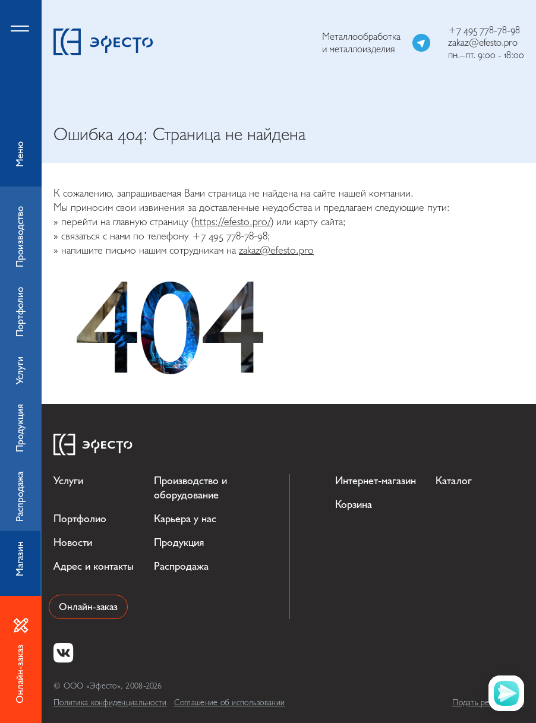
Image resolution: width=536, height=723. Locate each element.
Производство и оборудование (190, 488)
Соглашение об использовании (229, 702)
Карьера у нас (185, 519)
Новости (72, 543)
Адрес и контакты (93, 566)
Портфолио (79, 519)
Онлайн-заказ (88, 607)
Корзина (353, 505)
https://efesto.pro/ (232, 222)
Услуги (68, 481)
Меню (20, 93)
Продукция (179, 543)
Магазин (20, 558)
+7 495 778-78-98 (484, 30)
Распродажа (181, 566)
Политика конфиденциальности (110, 702)
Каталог (454, 481)
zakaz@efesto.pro (483, 42)
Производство (20, 236)
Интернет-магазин (375, 481)
